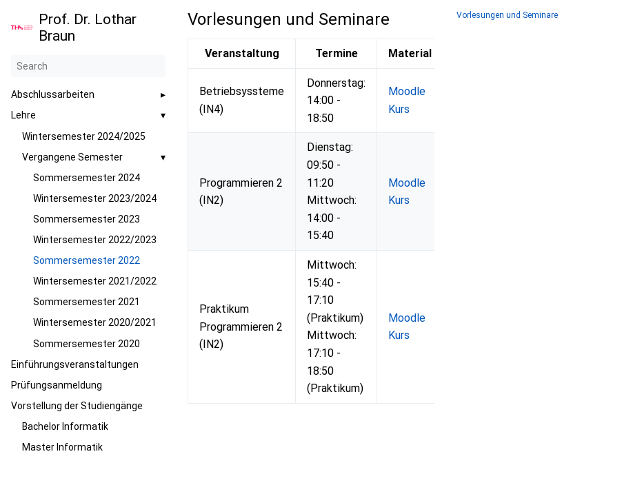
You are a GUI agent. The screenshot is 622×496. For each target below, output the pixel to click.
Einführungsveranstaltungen (75, 364)
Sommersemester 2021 (86, 301)
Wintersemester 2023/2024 (95, 198)
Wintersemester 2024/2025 (84, 136)
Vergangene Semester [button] (72, 157)
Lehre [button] (23, 115)
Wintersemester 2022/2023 (95, 239)
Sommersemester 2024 (86, 177)
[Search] (88, 66)
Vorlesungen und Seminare (507, 15)
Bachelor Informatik (65, 426)
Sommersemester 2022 (86, 260)
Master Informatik (62, 447)
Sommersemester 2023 (86, 219)
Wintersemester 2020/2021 (95, 322)
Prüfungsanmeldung (56, 385)
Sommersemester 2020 (86, 343)
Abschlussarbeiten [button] (52, 94)
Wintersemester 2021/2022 (95, 281)
